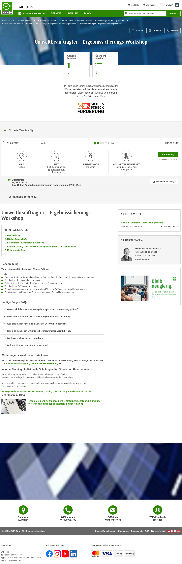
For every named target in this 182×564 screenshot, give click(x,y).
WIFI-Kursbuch (8, 21)
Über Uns (72, 13)
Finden (173, 13)
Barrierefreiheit (158, 529)
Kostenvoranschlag (163, 180)
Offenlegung (123, 529)
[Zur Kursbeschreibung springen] (105, 64)
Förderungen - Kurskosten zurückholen (26, 241)
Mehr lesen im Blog (16, 248)
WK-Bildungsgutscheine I (46, 21)
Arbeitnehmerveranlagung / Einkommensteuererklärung (31, 361)
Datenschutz (137, 529)
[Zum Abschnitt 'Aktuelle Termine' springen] (77, 64)
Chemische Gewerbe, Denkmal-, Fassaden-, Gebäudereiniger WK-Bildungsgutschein (92, 21)
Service (56, 13)
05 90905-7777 (15, 553)
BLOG (87, 13)
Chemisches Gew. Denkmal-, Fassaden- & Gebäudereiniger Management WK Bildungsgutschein (39, 24)
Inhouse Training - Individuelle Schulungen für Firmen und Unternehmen (41, 244)
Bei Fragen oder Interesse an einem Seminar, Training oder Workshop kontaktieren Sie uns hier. (46, 389)
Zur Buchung (170, 154)
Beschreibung (13, 233)
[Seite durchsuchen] (152, 13)
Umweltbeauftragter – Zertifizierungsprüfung (142, 221)
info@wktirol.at (14, 558)
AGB (147, 529)
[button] (52, 307)
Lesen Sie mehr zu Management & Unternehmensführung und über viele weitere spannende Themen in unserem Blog (64, 400)
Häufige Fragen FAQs (17, 237)
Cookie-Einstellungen (105, 529)
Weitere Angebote (25, 21)
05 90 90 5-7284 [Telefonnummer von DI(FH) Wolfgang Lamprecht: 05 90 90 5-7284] (149, 250)
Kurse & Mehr (30, 13)
